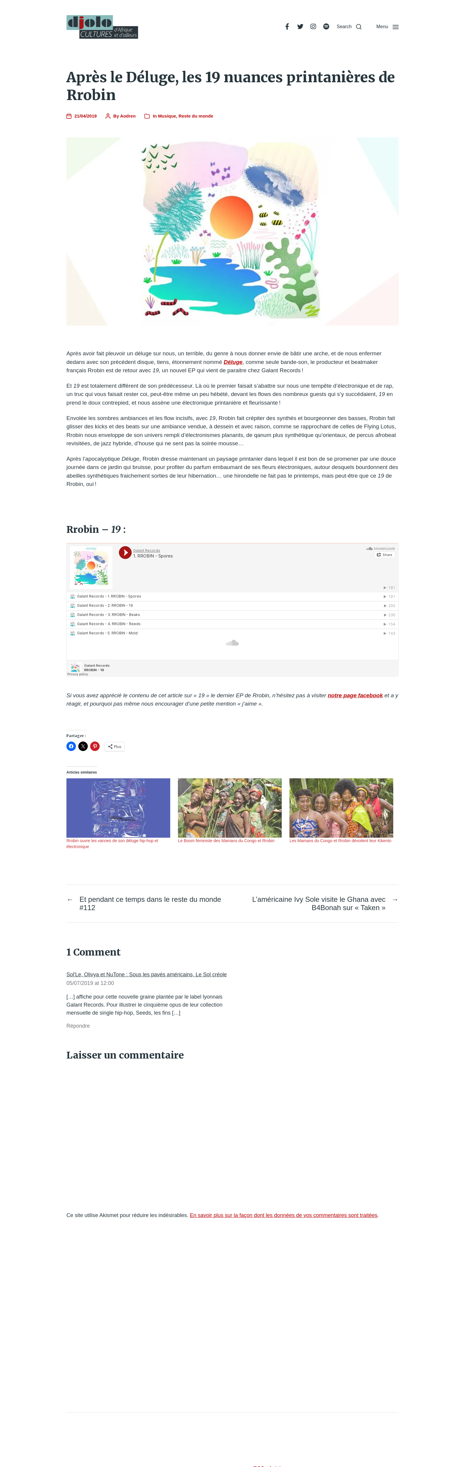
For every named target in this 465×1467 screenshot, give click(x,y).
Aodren (128, 115)
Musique (167, 115)
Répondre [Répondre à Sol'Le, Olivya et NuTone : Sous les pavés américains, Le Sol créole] (78, 1026)
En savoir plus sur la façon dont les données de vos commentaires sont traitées (283, 1215)
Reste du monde (196, 115)
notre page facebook (355, 695)
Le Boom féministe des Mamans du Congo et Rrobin (226, 840)
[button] (349, 26)
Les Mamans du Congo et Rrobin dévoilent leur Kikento (340, 840)
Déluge (233, 362)
